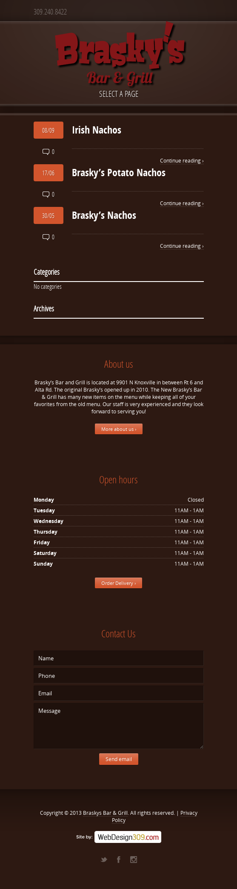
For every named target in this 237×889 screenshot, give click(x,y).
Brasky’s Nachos (104, 215)
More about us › (118, 429)
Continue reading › (182, 160)
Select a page (118, 93)
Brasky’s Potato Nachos (119, 172)
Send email (119, 759)
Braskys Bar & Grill (105, 812)
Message (119, 726)
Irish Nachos (96, 130)
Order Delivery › (118, 583)
